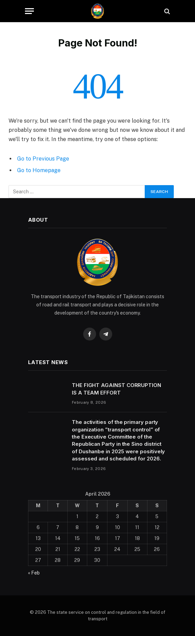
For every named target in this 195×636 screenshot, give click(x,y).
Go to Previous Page (43, 158)
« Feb (34, 573)
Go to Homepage (39, 170)
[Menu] (29, 11)
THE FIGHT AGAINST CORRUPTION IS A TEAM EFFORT (116, 389)
